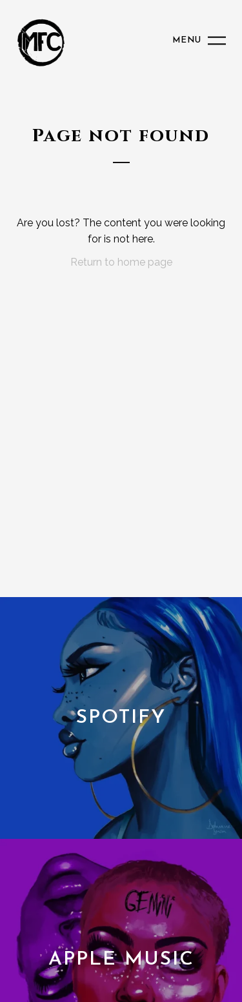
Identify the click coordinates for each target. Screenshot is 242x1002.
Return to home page (121, 262)
